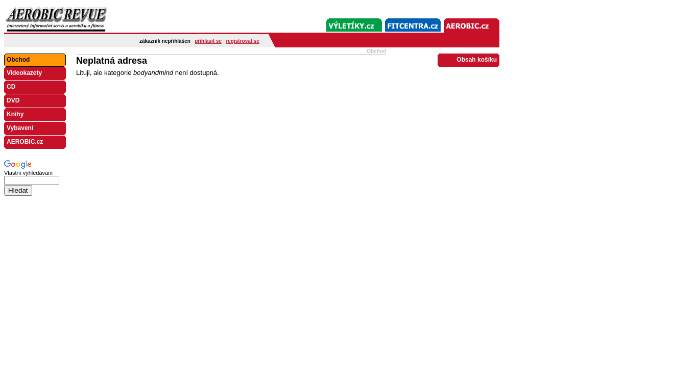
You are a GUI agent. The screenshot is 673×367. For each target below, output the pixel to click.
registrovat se (242, 41)
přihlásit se (208, 41)
